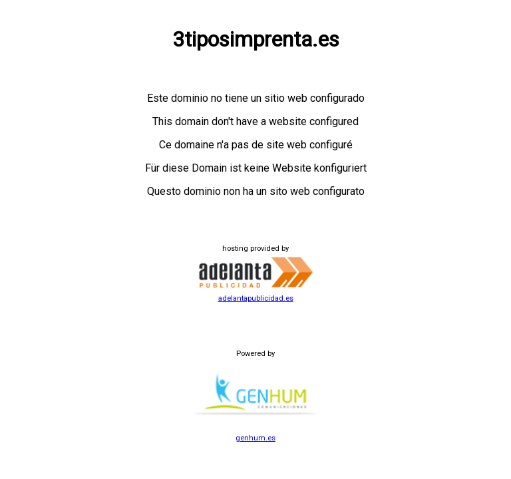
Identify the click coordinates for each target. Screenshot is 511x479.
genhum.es (255, 433)
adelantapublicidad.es (255, 294)
